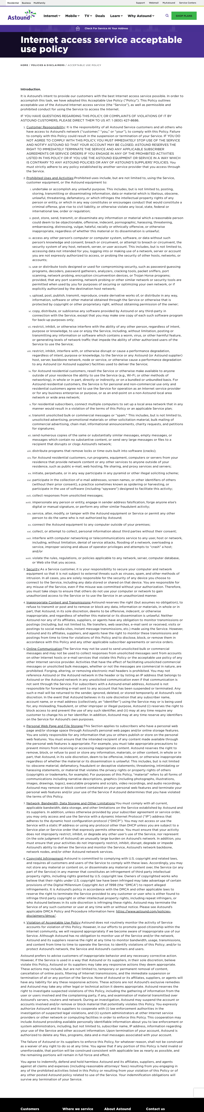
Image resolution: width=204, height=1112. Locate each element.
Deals (100, 16)
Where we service (77, 1109)
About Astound (117, 1109)
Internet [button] (51, 16)
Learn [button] (115, 16)
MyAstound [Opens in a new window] (169, 2)
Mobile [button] (71, 16)
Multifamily (39, 3)
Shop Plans (184, 15)
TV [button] (87, 16)
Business (26, 3)
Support (140, 2)
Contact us (155, 1109)
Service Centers (187, 2)
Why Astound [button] (140, 16)
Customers (30, 1109)
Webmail (154, 2)
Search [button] (167, 16)
